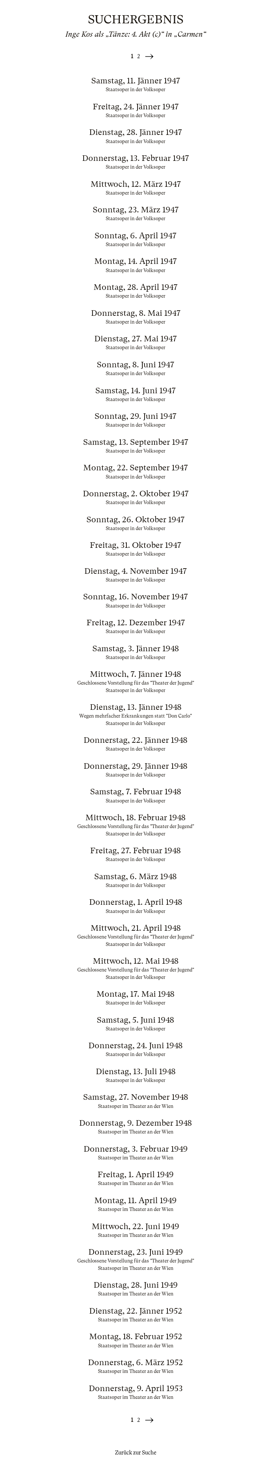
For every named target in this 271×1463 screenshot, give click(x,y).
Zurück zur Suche (135, 1453)
